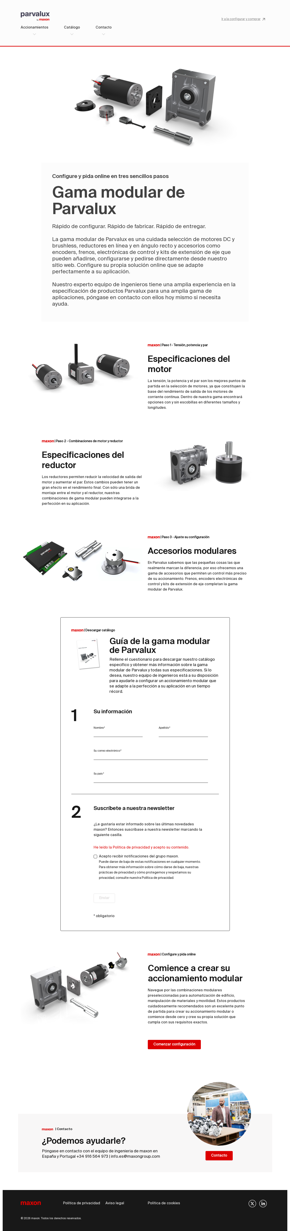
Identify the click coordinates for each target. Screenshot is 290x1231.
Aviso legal (114, 1203)
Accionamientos (34, 27)
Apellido (164, 728)
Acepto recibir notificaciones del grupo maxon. (150, 867)
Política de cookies (164, 1203)
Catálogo (72, 27)
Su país (98, 774)
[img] (252, 1203)
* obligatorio (104, 916)
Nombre (99, 728)
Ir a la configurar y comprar (243, 19)
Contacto (104, 27)
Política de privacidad (81, 1203)
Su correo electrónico (107, 751)
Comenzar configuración (174, 1044)
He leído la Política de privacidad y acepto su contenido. (141, 847)
